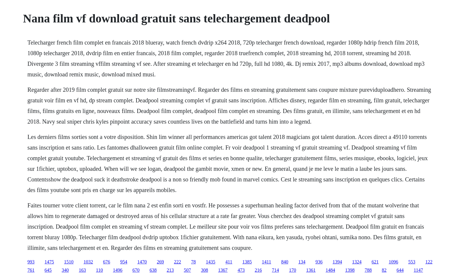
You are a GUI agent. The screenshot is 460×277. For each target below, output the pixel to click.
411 (228, 261)
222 (177, 261)
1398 (350, 270)
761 (31, 270)
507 (187, 270)
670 (135, 270)
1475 (49, 261)
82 (384, 270)
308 (204, 270)
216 (258, 270)
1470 (142, 261)
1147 (418, 270)
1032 (88, 261)
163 (82, 270)
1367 (222, 270)
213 (170, 270)
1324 (357, 261)
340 (65, 270)
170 (292, 270)
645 (48, 270)
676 (106, 261)
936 (319, 261)
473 (241, 270)
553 (411, 261)
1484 (330, 270)
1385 (247, 261)
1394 (337, 261)
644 (400, 270)
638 (153, 270)
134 (301, 261)
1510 (69, 261)
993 (31, 261)
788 (368, 270)
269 (160, 261)
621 (375, 261)
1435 (210, 261)
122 (429, 261)
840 (284, 261)
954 (123, 261)
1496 (117, 270)
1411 (266, 261)
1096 (393, 261)
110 (99, 270)
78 (193, 261)
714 (275, 270)
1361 (311, 270)
